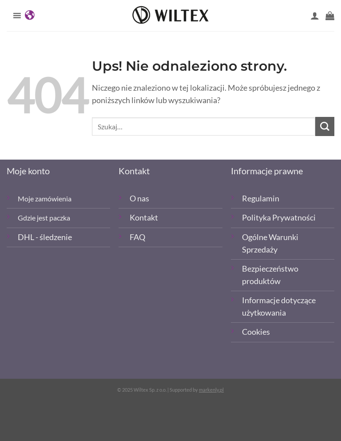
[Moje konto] (314, 15)
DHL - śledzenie (45, 237)
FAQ (137, 237)
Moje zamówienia (44, 198)
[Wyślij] (324, 126)
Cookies (256, 332)
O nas (139, 198)
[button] (329, 15)
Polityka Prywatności (279, 217)
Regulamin (260, 198)
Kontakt (144, 217)
